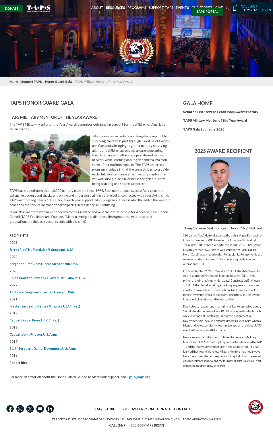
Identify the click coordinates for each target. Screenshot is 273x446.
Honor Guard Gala (58, 81)
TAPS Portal (207, 11)
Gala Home (198, 103)
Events (182, 7)
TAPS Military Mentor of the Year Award (215, 120)
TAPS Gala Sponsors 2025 (203, 129)
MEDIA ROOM (143, 409)
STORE (110, 409)
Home (14, 81)
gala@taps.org (139, 377)
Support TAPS (161, 7)
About (97, 7)
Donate (11, 8)
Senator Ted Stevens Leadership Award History (220, 112)
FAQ (98, 409)
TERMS (123, 409)
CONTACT (182, 409)
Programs (137, 7)
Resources (115, 7)
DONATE (164, 409)
